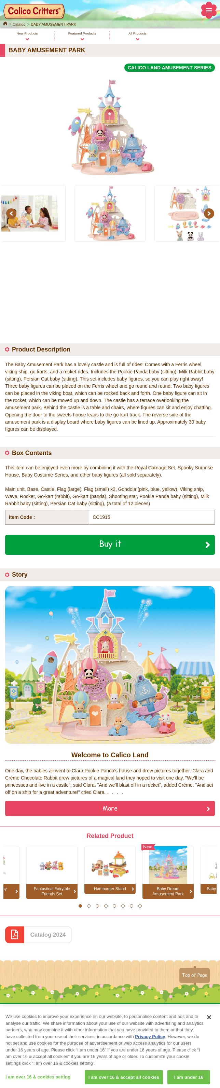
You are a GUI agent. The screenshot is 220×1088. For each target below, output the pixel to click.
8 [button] (139, 906)
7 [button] (131, 906)
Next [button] (210, 213)
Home (5, 23)
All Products (137, 33)
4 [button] (105, 906)
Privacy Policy (150, 1043)
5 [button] (114, 906)
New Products (27, 33)
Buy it (110, 543)
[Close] (209, 1024)
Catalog (19, 24)
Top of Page (194, 975)
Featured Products (82, 33)
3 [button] (97, 906)
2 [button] (88, 906)
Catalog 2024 (48, 935)
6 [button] (122, 906)
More (110, 807)
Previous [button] (12, 213)
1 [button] (80, 906)
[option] (110, 124)
